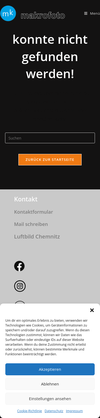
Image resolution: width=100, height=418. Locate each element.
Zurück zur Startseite (50, 159)
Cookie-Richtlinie (29, 411)
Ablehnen (50, 384)
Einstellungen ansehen (50, 398)
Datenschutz (54, 411)
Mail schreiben (31, 224)
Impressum (74, 411)
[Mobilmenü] (92, 13)
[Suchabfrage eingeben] (50, 138)
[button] (92, 310)
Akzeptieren (50, 369)
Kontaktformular (33, 212)
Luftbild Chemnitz (37, 236)
